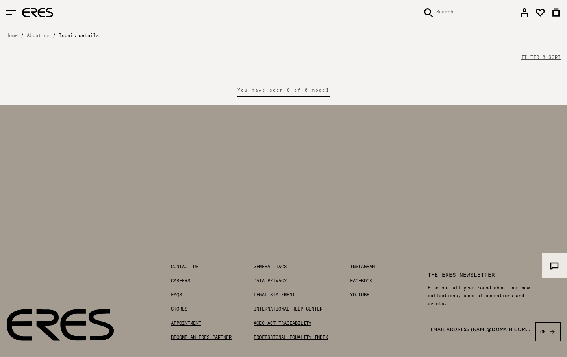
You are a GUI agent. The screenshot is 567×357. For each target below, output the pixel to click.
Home (12, 35)
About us (38, 35)
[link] (524, 12)
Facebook (361, 280)
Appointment (186, 323)
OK (548, 332)
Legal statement (274, 295)
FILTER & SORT (541, 57)
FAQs (176, 295)
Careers (180, 280)
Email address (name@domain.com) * (480, 330)
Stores (179, 309)
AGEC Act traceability (282, 323)
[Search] (465, 12)
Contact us (184, 266)
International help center (288, 309)
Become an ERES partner (201, 337)
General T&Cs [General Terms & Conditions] (270, 266)
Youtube (359, 295)
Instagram (362, 266)
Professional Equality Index (291, 337)
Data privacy (270, 280)
